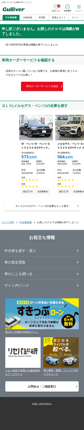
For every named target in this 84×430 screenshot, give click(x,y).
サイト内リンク (16, 285)
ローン (75, 17)
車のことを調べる (18, 273)
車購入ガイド (59, 17)
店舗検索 (27, 17)
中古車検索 (11, 17)
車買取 (42, 17)
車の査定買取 (15, 262)
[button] (42, 86)
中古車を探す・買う (20, 250)
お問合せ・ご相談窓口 (42, 386)
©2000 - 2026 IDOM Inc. (42, 403)
